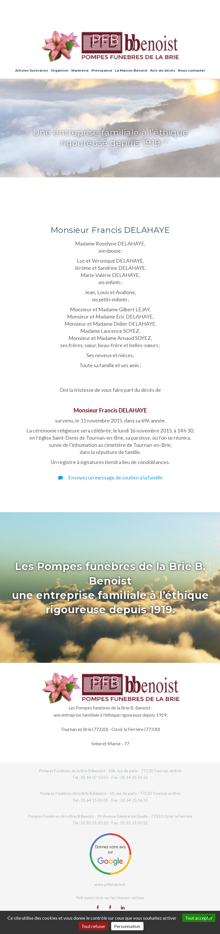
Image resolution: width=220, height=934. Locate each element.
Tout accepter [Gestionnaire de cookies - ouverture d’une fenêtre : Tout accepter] (199, 918)
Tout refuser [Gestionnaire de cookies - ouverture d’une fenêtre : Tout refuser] (93, 926)
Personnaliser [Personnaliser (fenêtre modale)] (127, 926)
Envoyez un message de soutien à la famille (110, 477)
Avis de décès (162, 70)
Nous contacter (191, 70)
